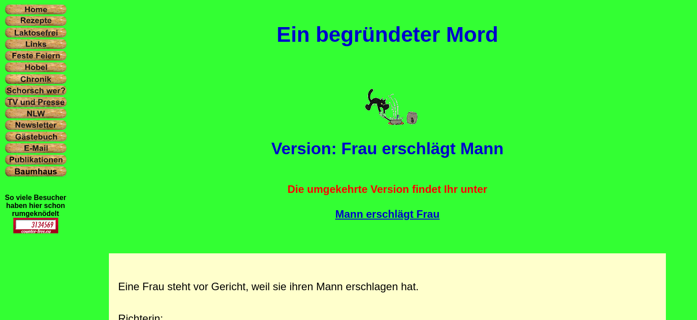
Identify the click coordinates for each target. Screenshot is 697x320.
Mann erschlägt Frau (387, 214)
